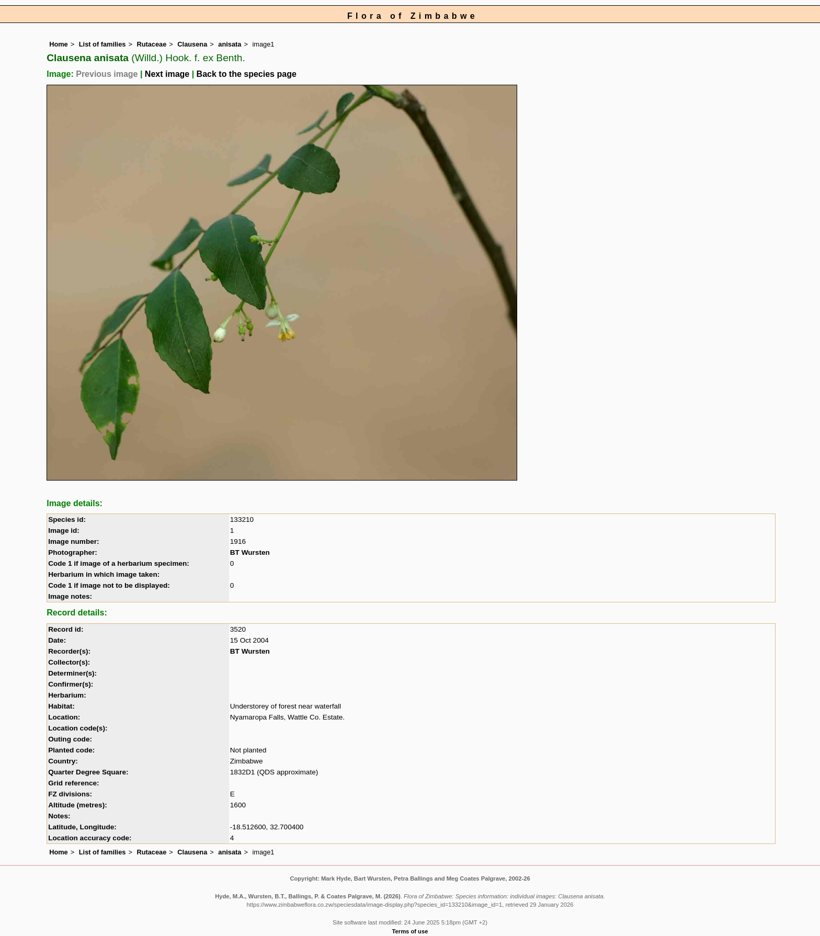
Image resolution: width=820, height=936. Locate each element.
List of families (102, 44)
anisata (229, 44)
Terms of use (410, 931)
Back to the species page (247, 74)
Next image (167, 74)
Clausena (192, 44)
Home (58, 44)
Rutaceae (151, 44)
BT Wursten (250, 552)
